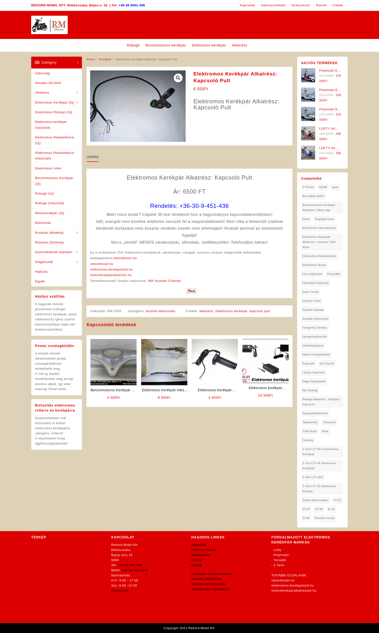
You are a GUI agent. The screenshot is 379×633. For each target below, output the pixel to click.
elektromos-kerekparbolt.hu (111, 269)
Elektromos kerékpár (232, 311)
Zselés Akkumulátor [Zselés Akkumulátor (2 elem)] (315, 500)
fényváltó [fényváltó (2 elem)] (333, 273)
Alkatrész (42, 92)
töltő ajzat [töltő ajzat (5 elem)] (309, 431)
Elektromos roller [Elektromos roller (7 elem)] (314, 265)
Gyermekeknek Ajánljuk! (54, 252)
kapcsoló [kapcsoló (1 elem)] (308, 363)
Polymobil (281, 555)
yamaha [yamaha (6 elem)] (307, 440)
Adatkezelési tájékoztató (210, 589)
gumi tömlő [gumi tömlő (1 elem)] (310, 291)
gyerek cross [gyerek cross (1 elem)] (311, 300)
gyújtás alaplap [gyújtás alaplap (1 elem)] (312, 309)
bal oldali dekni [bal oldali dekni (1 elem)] (313, 196)
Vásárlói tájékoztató (206, 579)
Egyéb (40, 281)
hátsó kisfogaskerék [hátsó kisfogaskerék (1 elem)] (316, 354)
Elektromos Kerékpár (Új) (54, 102)
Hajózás (41, 271)
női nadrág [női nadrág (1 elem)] (310, 390)
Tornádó (280, 560)
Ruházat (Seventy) (49, 242)
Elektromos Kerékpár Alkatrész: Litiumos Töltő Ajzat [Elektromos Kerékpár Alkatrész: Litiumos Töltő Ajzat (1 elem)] (318, 242)
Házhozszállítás (203, 550)
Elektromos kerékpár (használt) (51, 124)
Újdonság (42, 73)
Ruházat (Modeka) (49, 232)
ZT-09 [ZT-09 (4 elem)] (319, 509)
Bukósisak (43, 223)
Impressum (119, 590)
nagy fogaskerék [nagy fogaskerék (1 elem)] (314, 381)
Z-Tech (279, 565)
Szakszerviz (200, 555)
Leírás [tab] (93, 157)
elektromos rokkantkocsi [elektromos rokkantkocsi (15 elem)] (319, 256)
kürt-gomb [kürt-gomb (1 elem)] (327, 363)
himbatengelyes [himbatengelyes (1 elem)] (313, 345)
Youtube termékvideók (208, 584)
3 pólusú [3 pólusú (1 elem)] (308, 187)
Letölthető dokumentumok (211, 574)
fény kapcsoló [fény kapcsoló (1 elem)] (312, 273)
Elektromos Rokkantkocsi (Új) (54, 140)
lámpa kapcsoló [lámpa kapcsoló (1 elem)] (313, 372)
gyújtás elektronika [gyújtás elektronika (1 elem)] (315, 318)
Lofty (277, 550)
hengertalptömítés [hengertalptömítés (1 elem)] (314, 336)
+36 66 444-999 (130, 565)
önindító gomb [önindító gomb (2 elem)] (324, 518)
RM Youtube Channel (164, 281)
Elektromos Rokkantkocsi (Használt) (54, 155)
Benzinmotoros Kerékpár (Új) (54, 180)
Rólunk (196, 560)
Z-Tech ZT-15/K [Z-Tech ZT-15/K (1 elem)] (312, 477)
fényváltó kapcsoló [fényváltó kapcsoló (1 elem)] (315, 282)
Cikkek (196, 565)
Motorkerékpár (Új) (49, 213)
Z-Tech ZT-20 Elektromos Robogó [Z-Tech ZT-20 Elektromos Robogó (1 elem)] (319, 489)
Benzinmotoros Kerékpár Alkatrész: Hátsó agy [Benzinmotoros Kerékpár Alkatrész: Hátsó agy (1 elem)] (318, 207)
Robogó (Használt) (49, 203)
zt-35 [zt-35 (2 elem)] (331, 509)
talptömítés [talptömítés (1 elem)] (310, 422)
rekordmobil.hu (101, 264)
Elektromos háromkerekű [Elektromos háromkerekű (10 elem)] (319, 227)
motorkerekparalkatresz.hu (110, 275)
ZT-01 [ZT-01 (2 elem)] (337, 500)
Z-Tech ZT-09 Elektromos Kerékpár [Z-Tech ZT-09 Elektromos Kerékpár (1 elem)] (319, 466)
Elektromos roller (48, 168)
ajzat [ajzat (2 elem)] (335, 187)
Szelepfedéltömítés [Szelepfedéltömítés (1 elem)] (315, 413)
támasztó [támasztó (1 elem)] (329, 422)
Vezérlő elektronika (160, 311)
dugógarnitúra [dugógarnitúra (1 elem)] (324, 219)
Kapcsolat (199, 545)
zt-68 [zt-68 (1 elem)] (305, 518)
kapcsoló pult (259, 311)
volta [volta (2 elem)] (325, 431)
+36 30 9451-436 (132, 5)
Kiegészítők (44, 262)
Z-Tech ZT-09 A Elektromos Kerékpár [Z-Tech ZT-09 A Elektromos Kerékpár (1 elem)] (320, 452)
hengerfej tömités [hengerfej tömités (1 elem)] (314, 327)
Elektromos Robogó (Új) (53, 112)
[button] (178, 78)
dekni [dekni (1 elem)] (306, 219)
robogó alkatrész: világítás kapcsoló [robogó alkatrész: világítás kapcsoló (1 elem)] (320, 402)
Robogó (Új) (44, 193)
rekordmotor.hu (125, 258)
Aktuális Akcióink (48, 83)
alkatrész (206, 311)
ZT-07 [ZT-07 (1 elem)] (306, 509)
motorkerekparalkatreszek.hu (294, 590)
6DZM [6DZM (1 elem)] (323, 187)
